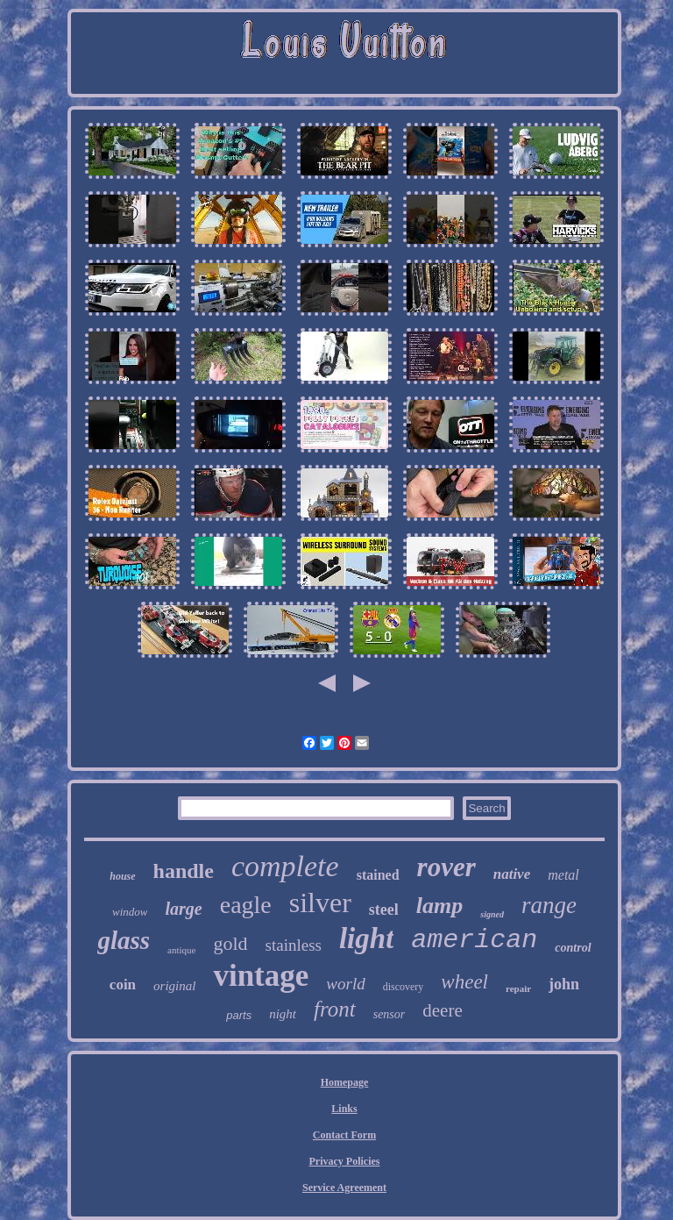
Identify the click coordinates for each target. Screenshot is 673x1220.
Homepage (345, 1082)
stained (378, 874)
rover (446, 867)
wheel (464, 982)
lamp (439, 905)
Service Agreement (344, 1187)
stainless (294, 945)
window (129, 911)
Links (344, 1108)
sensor (389, 1014)
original (174, 986)
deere (442, 1010)
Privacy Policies (344, 1161)
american (474, 940)
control (573, 947)
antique (181, 950)
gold (230, 943)
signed (492, 914)
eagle (246, 904)
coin (123, 984)
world (345, 983)
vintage (260, 976)
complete (285, 866)
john (564, 984)
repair (518, 988)
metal (563, 874)
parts (238, 1015)
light (366, 938)
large (183, 908)
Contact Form (344, 1135)
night (282, 1014)
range (549, 905)
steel (384, 909)
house (122, 876)
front (335, 1009)
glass (123, 940)
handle (183, 871)
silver (320, 902)
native (512, 874)
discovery (403, 987)
